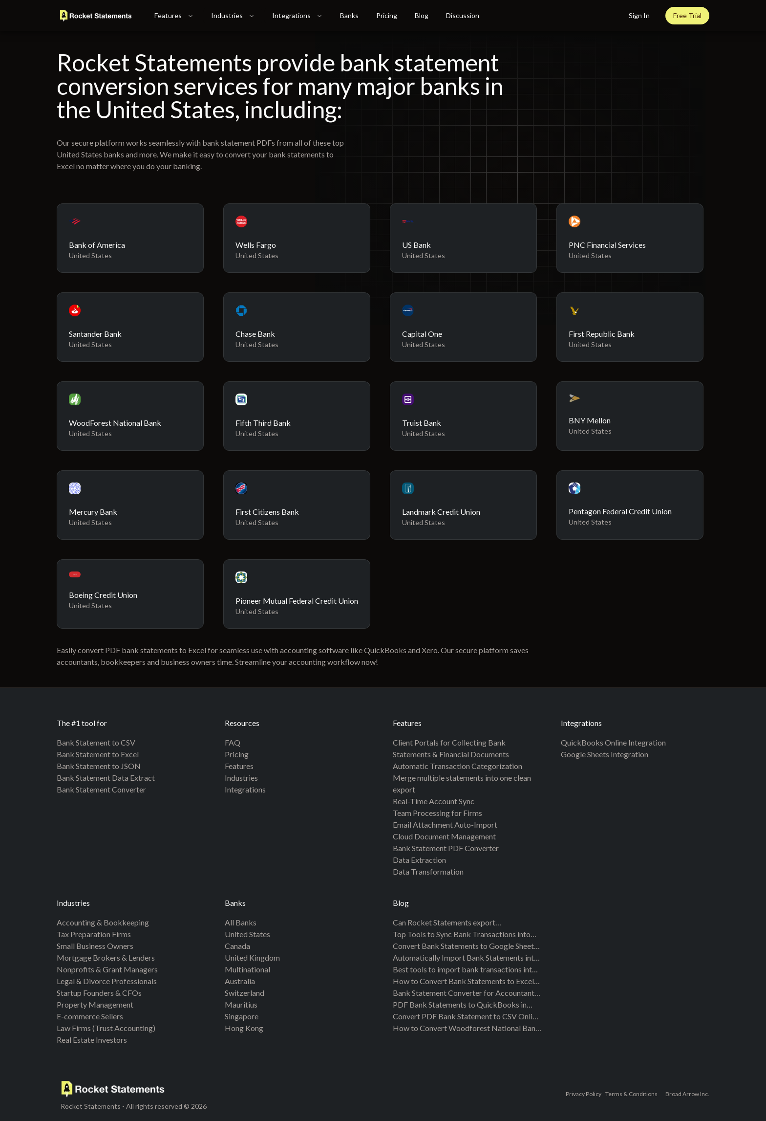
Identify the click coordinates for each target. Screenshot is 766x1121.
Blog (421, 15)
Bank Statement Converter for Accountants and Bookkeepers (465, 993)
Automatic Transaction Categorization (457, 765)
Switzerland (244, 992)
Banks (349, 15)
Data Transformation (428, 871)
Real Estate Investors (92, 1039)
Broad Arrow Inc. (687, 1094)
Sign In (639, 15)
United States (247, 934)
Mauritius (241, 1004)
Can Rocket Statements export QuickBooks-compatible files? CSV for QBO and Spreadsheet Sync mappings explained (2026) (458, 923)
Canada (237, 945)
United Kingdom (252, 957)
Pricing (386, 15)
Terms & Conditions (631, 1094)
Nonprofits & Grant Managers (107, 969)
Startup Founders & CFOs (99, 992)
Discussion (462, 15)
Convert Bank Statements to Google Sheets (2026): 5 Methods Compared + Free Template (465, 946)
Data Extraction (419, 859)
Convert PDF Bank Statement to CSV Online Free (466, 1016)
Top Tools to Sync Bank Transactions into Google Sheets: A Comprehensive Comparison (462, 934)
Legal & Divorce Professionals (107, 981)
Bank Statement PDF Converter (446, 848)
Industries (233, 15)
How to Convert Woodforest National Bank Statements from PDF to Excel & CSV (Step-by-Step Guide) (466, 1028)
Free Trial (687, 15)
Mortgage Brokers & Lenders (106, 957)
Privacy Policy (583, 1094)
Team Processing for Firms (437, 812)
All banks (240, 922)
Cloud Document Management (444, 836)
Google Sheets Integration (604, 754)
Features (173, 15)
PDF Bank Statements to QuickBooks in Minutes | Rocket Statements (460, 1005)
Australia (240, 981)
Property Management (95, 1004)
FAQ (232, 742)
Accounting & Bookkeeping (103, 922)
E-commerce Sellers (90, 1016)
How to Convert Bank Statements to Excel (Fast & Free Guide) (463, 981)
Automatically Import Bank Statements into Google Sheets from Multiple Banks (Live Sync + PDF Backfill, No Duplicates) (465, 958)
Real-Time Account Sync (433, 801)
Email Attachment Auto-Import (445, 824)
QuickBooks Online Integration (613, 742)
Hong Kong (244, 1028)
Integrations (297, 15)
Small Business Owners (95, 945)
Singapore (241, 1016)
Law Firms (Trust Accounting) (106, 1028)
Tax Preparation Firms (94, 934)
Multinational (247, 969)
